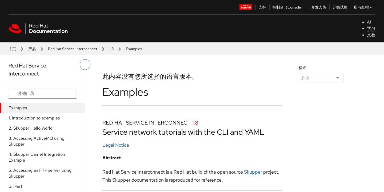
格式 (302, 67)
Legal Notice (115, 145)
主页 (12, 48)
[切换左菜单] (85, 64)
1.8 (111, 48)
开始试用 (340, 7)
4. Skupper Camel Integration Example (37, 157)
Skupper (253, 172)
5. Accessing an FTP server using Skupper (40, 173)
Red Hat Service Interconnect (72, 48)
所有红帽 (364, 7)
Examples (18, 108)
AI (369, 22)
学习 (371, 28)
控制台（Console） (289, 7)
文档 (371, 35)
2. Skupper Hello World (31, 128)
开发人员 (318, 7)
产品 (32, 48)
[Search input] (43, 94)
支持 (262, 7)
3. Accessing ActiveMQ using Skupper (36, 141)
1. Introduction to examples (34, 118)
